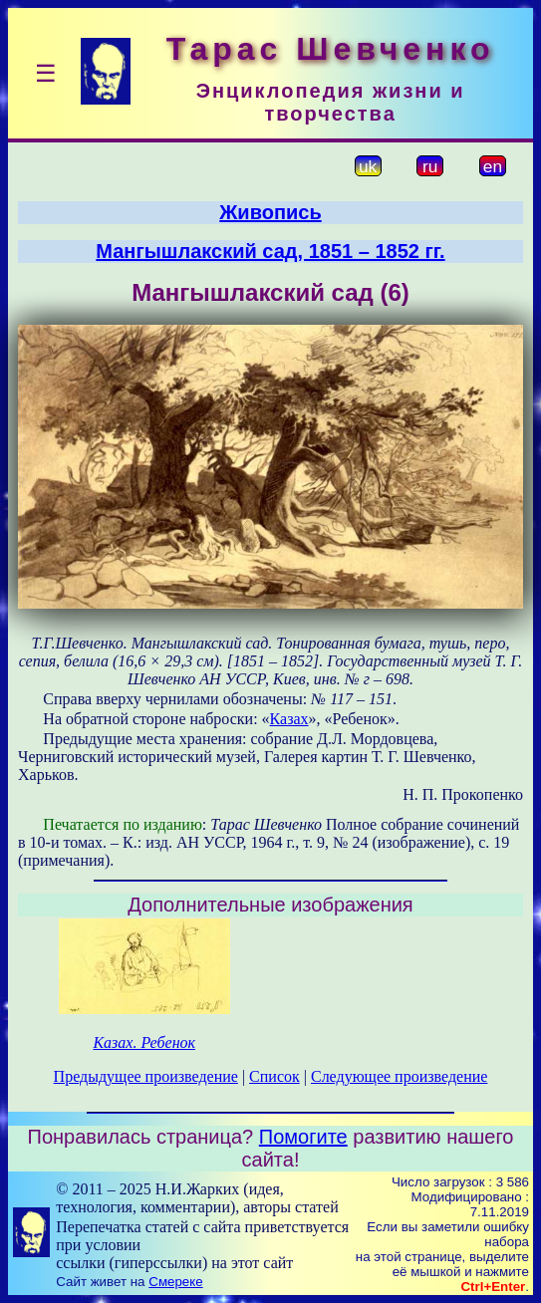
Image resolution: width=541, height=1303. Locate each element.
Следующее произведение (399, 1076)
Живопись (270, 212)
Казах (289, 718)
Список (274, 1076)
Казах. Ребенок (144, 1042)
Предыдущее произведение (146, 1076)
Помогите (303, 1137)
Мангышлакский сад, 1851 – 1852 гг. (270, 251)
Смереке (175, 1281)
